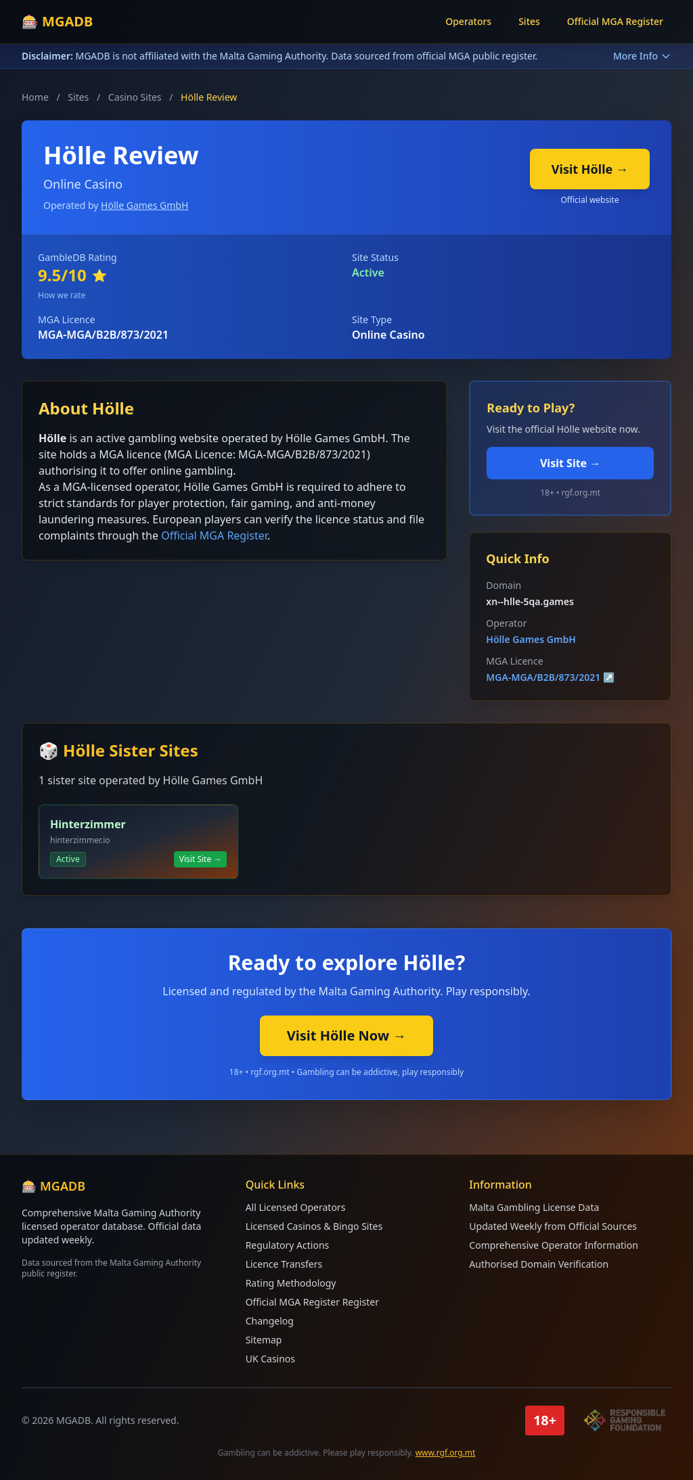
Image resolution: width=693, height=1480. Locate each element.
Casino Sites (135, 97)
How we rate (61, 295)
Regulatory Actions (288, 1245)
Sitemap (264, 1339)
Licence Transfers (284, 1264)
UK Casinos (270, 1358)
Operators (468, 21)
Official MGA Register (615, 21)
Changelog (270, 1320)
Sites (529, 21)
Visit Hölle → (590, 169)
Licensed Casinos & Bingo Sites (314, 1226)
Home (35, 97)
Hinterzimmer (88, 824)
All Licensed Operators (296, 1207)
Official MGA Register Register (312, 1301)
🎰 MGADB (57, 21)
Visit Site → (570, 463)
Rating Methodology (291, 1282)
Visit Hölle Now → (346, 1035)
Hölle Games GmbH (144, 205)
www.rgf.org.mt (446, 1452)
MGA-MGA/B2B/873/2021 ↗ (550, 677)
